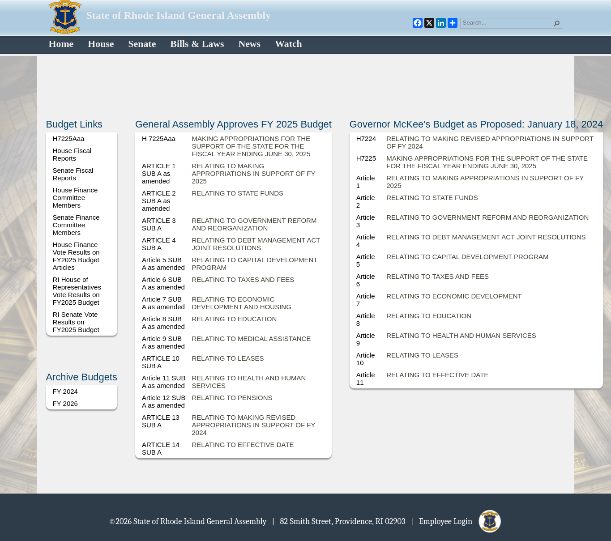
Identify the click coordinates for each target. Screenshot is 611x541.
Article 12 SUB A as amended (164, 401)
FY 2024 (65, 391)
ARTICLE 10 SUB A (160, 362)
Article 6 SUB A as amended (163, 283)
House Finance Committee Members (75, 197)
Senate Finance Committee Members (76, 224)
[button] (557, 23)
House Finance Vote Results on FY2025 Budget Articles (76, 256)
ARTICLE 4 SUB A (159, 243)
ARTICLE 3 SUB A (159, 224)
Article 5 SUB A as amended (163, 263)
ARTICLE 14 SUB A (160, 448)
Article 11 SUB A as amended (164, 381)
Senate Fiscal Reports (73, 174)
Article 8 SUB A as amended (163, 322)
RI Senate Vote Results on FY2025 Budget (76, 322)
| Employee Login (457, 521)
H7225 (366, 158)
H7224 (366, 138)
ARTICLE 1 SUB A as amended (159, 173)
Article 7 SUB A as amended (163, 303)
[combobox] (507, 22)
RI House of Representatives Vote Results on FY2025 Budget (77, 291)
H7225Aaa (69, 138)
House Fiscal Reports (72, 154)
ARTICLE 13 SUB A (160, 421)
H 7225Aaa (158, 138)
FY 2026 (65, 403)
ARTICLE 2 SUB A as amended (159, 200)
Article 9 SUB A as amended (163, 342)
